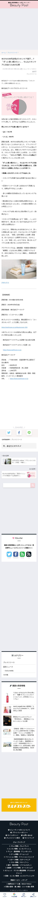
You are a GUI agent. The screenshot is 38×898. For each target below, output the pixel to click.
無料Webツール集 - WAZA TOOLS (19, 884)
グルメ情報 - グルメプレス (20, 846)
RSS (29, 557)
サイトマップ (29, 838)
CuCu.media (9, 671)
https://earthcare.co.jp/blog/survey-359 (14, 327)
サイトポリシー (13, 835)
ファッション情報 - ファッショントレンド (19, 857)
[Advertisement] (19, 29)
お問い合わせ (27, 835)
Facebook (15, 557)
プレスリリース (16, 439)
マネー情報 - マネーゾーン (20, 862)
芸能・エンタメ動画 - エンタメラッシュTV (19, 876)
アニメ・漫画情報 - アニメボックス (20, 851)
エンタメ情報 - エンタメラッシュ (19, 849)
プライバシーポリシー (20, 832)
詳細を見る (5, 283)
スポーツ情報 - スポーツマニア (19, 860)
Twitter (9, 557)
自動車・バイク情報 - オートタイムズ (20, 868)
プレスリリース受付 (13, 838)
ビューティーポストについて (20, 830)
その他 (5, 675)
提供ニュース (8, 667)
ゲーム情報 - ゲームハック (20, 854)
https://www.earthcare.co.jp (12, 350)
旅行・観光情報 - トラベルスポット (20, 865)
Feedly (22, 557)
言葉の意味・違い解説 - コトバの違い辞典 (19, 886)
